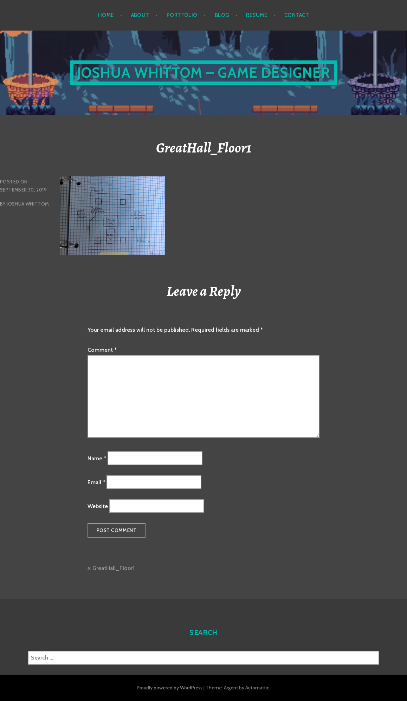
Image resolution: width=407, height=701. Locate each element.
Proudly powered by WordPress (169, 687)
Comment (102, 349)
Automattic (257, 687)
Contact (296, 15)
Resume (256, 15)
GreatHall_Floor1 (113, 568)
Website (98, 506)
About (140, 15)
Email (96, 482)
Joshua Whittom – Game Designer (203, 72)
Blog (222, 15)
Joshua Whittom (28, 204)
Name (97, 458)
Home (106, 15)
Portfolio (182, 15)
